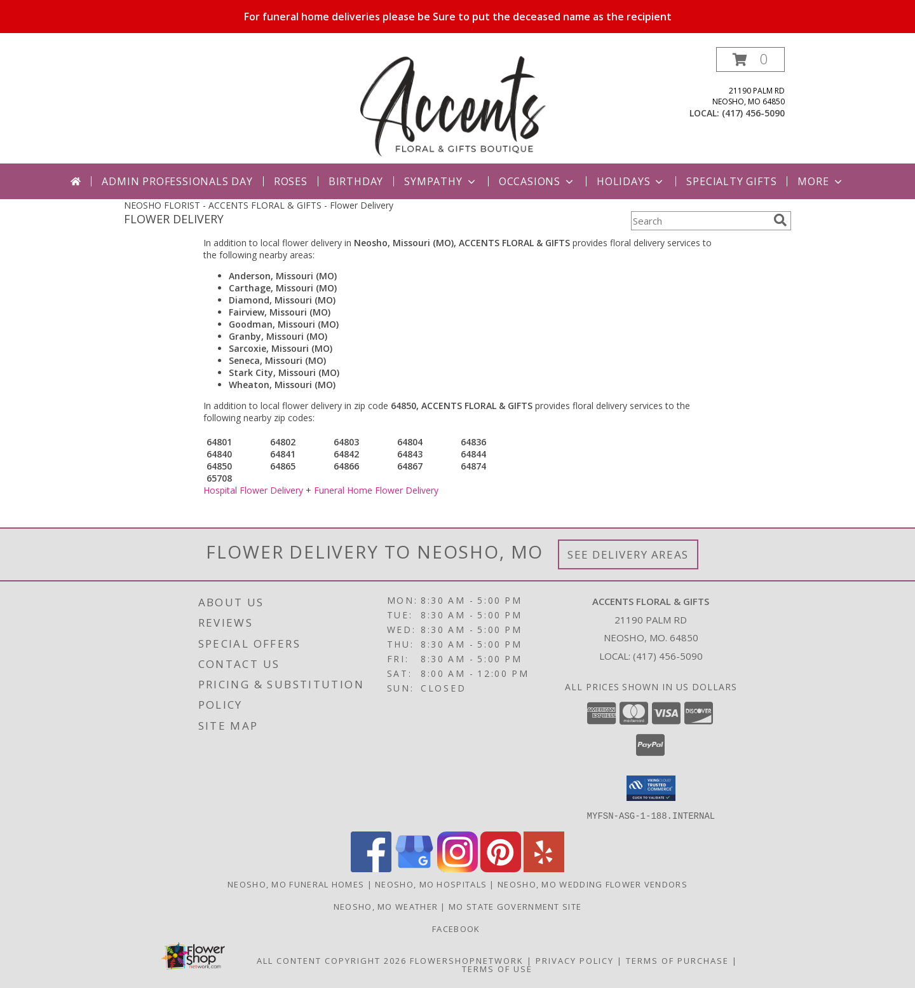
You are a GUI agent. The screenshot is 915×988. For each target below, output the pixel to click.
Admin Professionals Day (177, 181)
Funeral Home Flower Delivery (376, 490)
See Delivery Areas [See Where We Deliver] (628, 554)
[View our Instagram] (457, 868)
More (820, 181)
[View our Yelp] (544, 868)
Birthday (356, 181)
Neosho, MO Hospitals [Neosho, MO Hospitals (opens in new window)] (431, 883)
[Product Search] (700, 221)
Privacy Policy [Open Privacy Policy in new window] (575, 960)
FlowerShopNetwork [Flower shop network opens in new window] (467, 960)
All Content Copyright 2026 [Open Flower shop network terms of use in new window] (332, 960)
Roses (291, 181)
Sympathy (440, 181)
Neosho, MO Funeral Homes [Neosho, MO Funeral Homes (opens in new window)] (295, 883)
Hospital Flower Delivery (253, 490)
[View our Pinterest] (500, 868)
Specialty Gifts (731, 181)
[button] (750, 59)
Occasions (537, 181)
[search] (780, 220)
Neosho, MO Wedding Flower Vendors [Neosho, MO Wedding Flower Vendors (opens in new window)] (593, 883)
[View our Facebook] (371, 868)
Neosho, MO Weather (386, 906)
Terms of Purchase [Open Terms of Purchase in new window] (677, 960)
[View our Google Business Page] (414, 868)
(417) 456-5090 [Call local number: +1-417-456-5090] (753, 113)
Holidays (631, 181)
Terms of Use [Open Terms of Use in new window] (497, 968)
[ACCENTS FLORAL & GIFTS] (458, 105)
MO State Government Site (515, 906)
